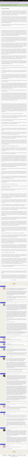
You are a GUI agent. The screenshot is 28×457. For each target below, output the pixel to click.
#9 (6, 412)
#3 (6, 337)
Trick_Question (3, 286)
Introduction (14, 455)
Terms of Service (4, 455)
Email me (24, 455)
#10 (6, 428)
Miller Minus (2, 302)
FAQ (17, 455)
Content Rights (9, 455)
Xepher (3, 356)
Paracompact (2, 412)
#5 (6, 347)
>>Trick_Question (15, 428)
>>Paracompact (8, 436)
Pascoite (3, 373)
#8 (6, 404)
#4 (6, 342)
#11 (6, 444)
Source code (20, 455)
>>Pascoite (15, 404)
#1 (6, 286)
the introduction (17, 2)
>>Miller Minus (15, 286)
